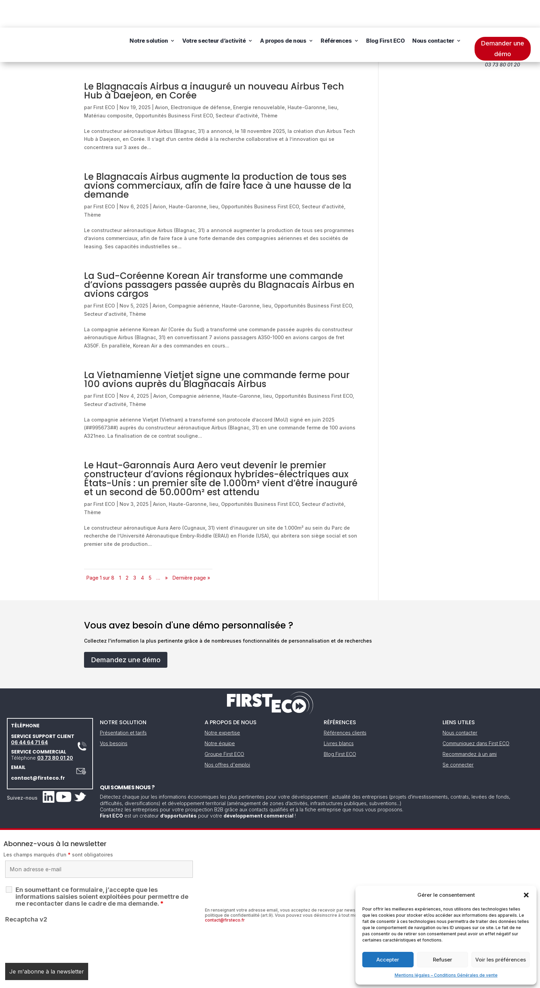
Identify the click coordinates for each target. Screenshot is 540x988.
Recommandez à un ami (470, 726)
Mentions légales (235, 981)
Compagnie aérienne (193, 278)
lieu (332, 80)
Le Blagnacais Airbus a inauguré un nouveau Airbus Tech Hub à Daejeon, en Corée (214, 63)
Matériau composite (108, 88)
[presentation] (57, 913)
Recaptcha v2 (26, 891)
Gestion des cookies (301, 981)
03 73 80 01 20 (55, 730)
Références (336, 17)
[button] (526, 895)
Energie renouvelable (259, 80)
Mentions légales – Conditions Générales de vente (446, 975)
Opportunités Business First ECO (174, 88)
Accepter (387, 959)
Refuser (442, 959)
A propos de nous (283, 17)
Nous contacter (433, 17)
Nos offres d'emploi (227, 737)
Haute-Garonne (306, 80)
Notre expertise (222, 705)
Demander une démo (502, 21)
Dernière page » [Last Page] (191, 550)
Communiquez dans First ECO (476, 716)
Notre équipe (220, 716)
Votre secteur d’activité (214, 17)
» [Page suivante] (166, 550)
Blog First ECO (385, 17)
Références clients (345, 705)
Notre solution (148, 17)
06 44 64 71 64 (29, 715)
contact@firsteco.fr (38, 750)
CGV (266, 981)
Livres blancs (339, 716)
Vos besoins (113, 716)
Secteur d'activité (237, 88)
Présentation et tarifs (123, 705)
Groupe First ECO (224, 726)
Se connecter (458, 737)
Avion (161, 80)
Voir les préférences (500, 959)
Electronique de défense (200, 80)
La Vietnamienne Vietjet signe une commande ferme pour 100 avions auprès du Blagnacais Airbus (217, 352)
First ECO (104, 80)
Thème (269, 88)
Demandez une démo (125, 632)
